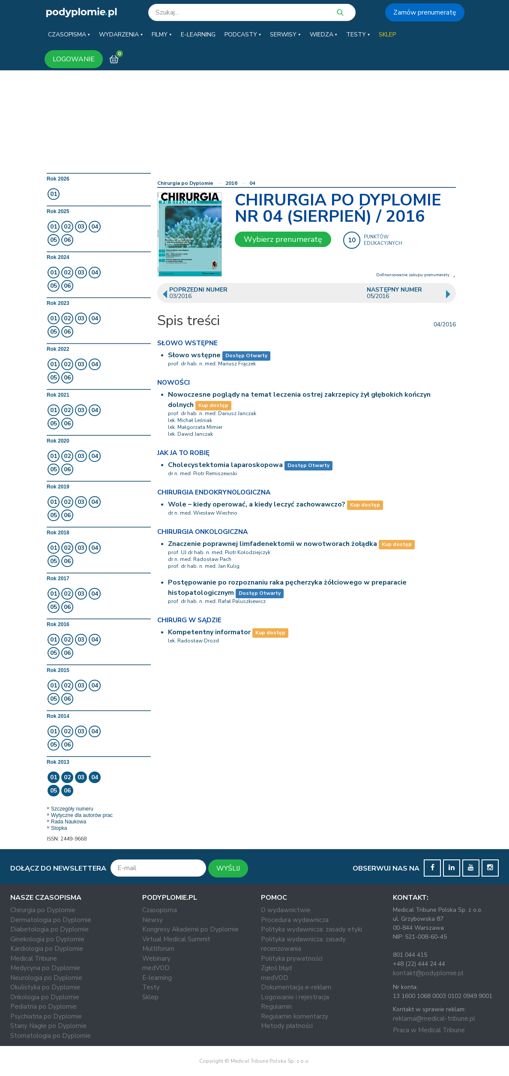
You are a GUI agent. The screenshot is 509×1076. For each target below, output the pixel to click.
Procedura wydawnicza (295, 920)
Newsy (152, 920)
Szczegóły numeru (72, 809)
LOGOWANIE (74, 59)
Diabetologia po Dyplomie (49, 929)
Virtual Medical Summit (176, 939)
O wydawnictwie (286, 910)
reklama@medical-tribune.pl (434, 1018)
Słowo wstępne (194, 355)
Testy (151, 987)
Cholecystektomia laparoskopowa (225, 465)
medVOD (156, 968)
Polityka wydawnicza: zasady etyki (311, 929)
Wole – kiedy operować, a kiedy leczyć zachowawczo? (256, 504)
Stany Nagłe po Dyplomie (48, 1026)
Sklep (150, 997)
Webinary (156, 958)
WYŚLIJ (228, 868)
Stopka (59, 828)
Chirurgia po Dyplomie (185, 183)
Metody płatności (287, 1026)
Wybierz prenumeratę (283, 239)
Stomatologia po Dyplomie (50, 1035)
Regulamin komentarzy (294, 1016)
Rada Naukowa (68, 822)
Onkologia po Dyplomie (44, 997)
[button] (69, 35)
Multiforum (158, 948)
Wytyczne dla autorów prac (82, 815)
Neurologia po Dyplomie (46, 978)
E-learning (157, 978)
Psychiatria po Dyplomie (46, 1016)
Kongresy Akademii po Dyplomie (190, 929)
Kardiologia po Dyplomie (46, 948)
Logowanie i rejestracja (295, 997)
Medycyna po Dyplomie (45, 968)
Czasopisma (159, 910)
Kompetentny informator (209, 632)
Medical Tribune (33, 958)
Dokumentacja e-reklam (296, 987)
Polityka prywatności (292, 958)
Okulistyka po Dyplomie (45, 987)
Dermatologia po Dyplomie (50, 920)
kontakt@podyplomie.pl (428, 973)
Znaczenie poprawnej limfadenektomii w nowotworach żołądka (272, 544)
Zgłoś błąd (276, 968)
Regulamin (276, 1006)
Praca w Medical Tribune (429, 1030)
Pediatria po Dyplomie (43, 1006)
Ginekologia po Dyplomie (47, 939)
